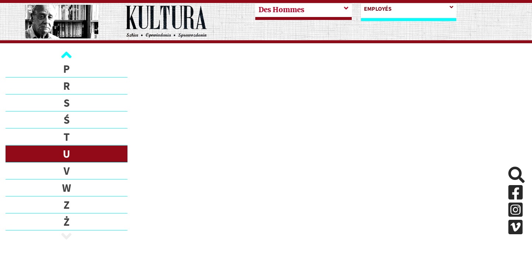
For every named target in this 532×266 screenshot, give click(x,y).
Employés (378, 8)
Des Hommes (281, 10)
